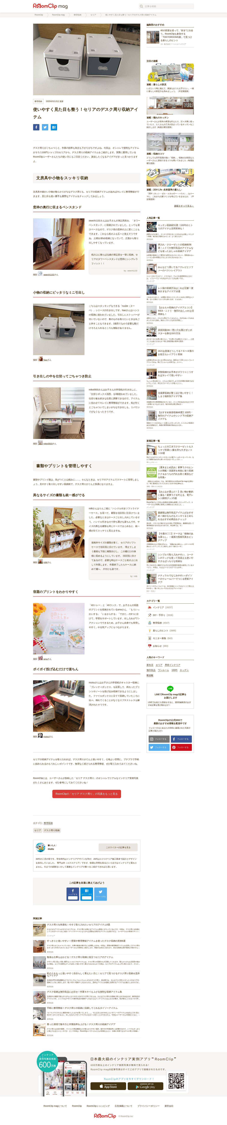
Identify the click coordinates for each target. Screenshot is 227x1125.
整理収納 (38, 101)
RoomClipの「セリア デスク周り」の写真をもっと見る (87, 793)
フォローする (160, 739)
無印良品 (151, 670)
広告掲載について (123, 1106)
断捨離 (150, 675)
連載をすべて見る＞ (184, 206)
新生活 (150, 665)
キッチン (184, 670)
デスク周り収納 (52, 830)
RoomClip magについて (55, 1106)
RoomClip (77, 1106)
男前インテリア (172, 665)
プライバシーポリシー (148, 1106)
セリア (37, 830)
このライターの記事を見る (118, 847)
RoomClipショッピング (98, 1106)
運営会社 (169, 1106)
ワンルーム (163, 670)
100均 (174, 670)
